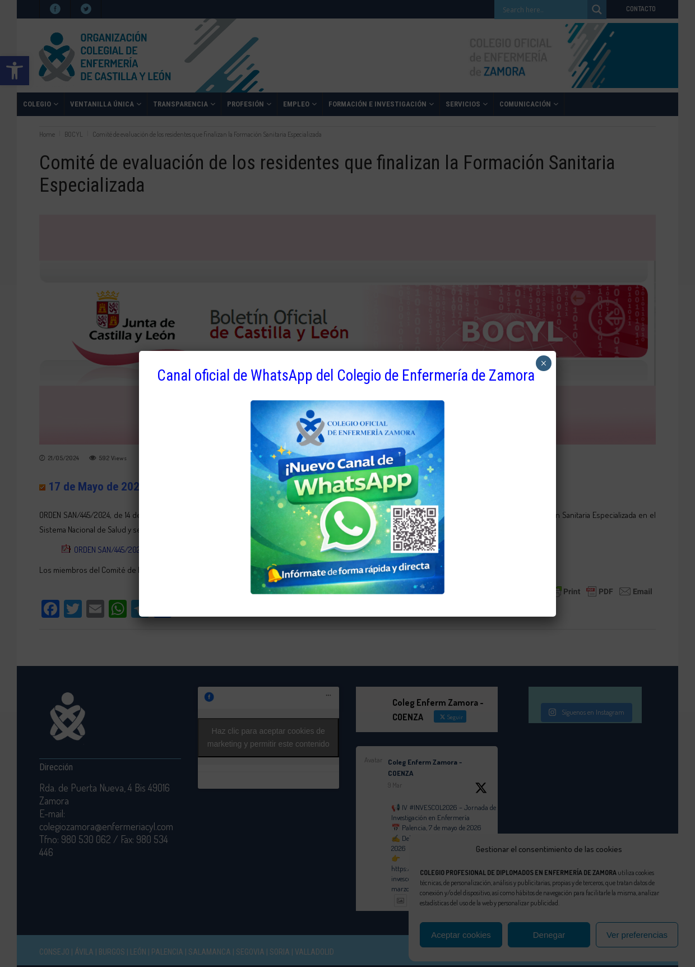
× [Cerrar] (543, 363)
